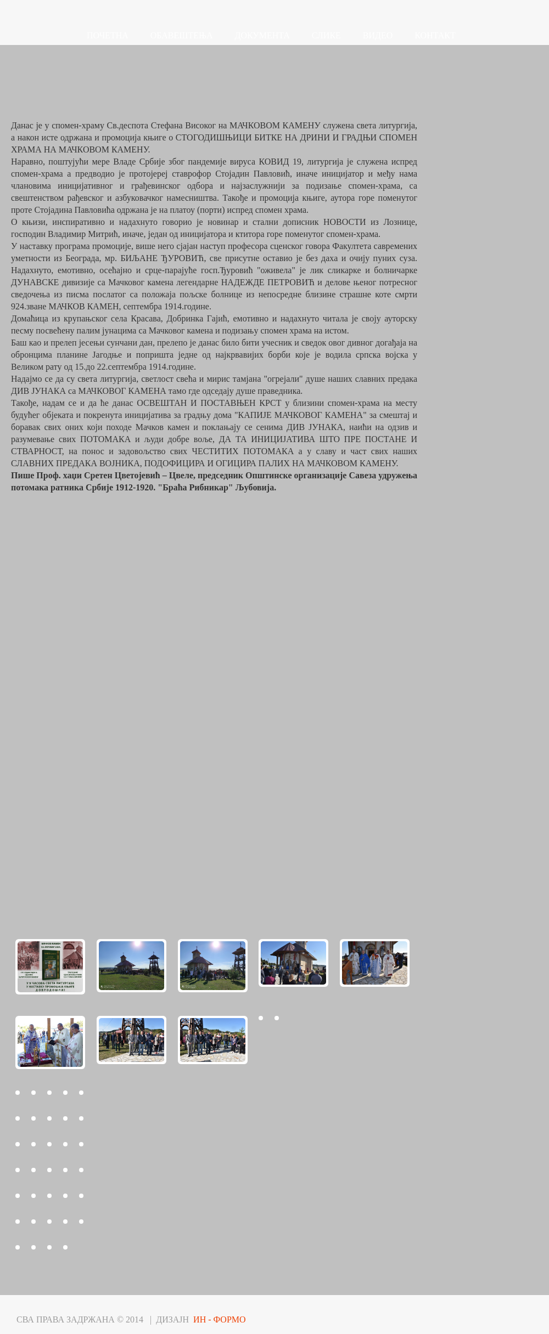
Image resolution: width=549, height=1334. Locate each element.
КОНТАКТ (434, 35)
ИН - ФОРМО (219, 1319)
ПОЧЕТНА (107, 35)
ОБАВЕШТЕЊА (181, 35)
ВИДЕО (378, 35)
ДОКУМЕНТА (262, 35)
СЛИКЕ (326, 35)
